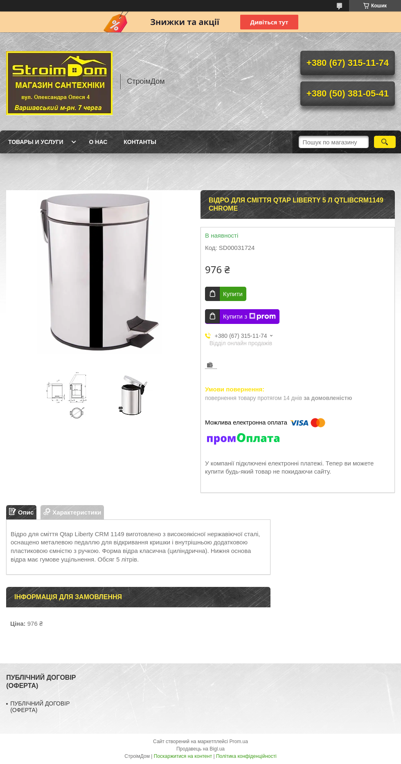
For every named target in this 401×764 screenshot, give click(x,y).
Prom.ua (239, 741)
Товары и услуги (35, 142)
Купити (233, 293)
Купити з (249, 316)
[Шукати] (385, 142)
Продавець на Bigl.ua (200, 749)
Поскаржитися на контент (183, 756)
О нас (98, 142)
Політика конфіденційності (246, 756)
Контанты (140, 142)
